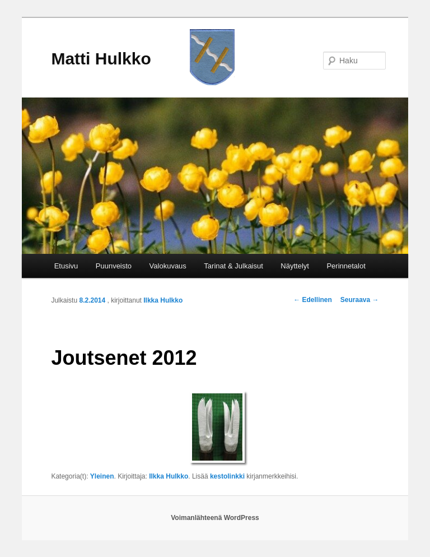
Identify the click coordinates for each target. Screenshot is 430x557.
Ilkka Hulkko (163, 300)
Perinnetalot (345, 266)
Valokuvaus (167, 266)
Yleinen (102, 476)
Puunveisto (114, 266)
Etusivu (66, 266)
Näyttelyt (295, 266)
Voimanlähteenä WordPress (215, 518)
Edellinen (312, 300)
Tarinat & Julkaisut (233, 266)
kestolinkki (227, 476)
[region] (215, 176)
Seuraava (359, 300)
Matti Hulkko (101, 58)
